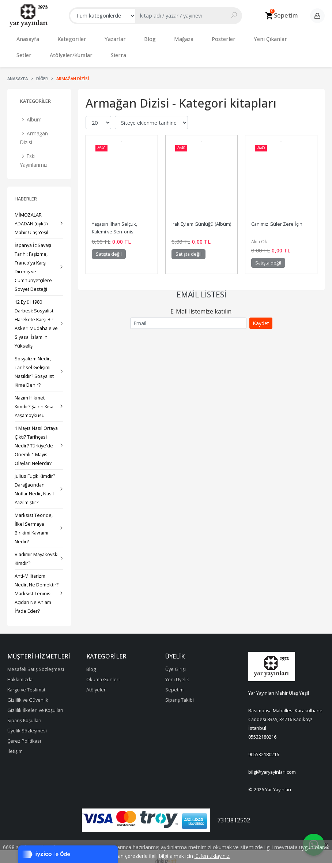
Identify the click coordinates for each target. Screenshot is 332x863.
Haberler (26, 191)
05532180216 (262, 729)
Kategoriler (35, 93)
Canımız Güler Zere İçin (276, 216)
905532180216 (263, 747)
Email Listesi (201, 287)
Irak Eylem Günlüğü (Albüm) (201, 216)
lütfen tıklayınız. (212, 855)
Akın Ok (259, 234)
